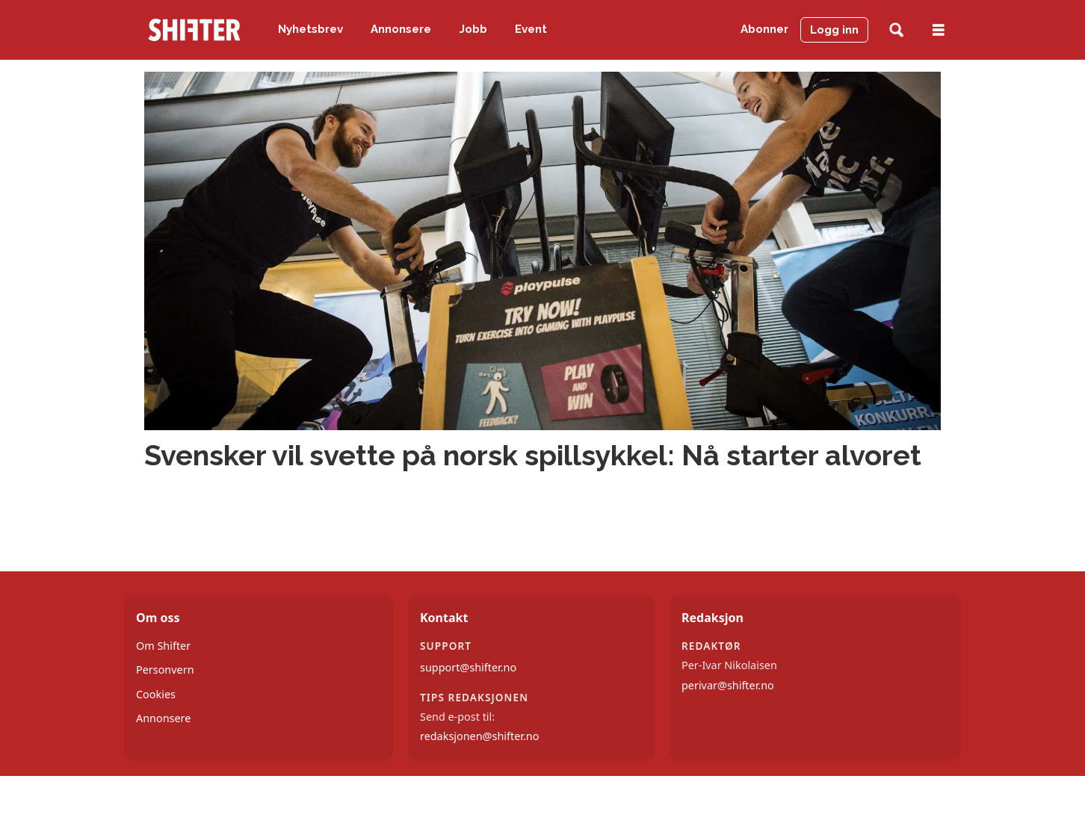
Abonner (764, 29)
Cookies (156, 694)
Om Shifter (163, 646)
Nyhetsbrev (310, 29)
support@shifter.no (468, 667)
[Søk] (896, 30)
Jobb (473, 29)
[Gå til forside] (194, 30)
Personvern (165, 669)
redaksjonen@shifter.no (479, 736)
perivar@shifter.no (727, 685)
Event (531, 29)
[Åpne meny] (938, 30)
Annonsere (401, 29)
